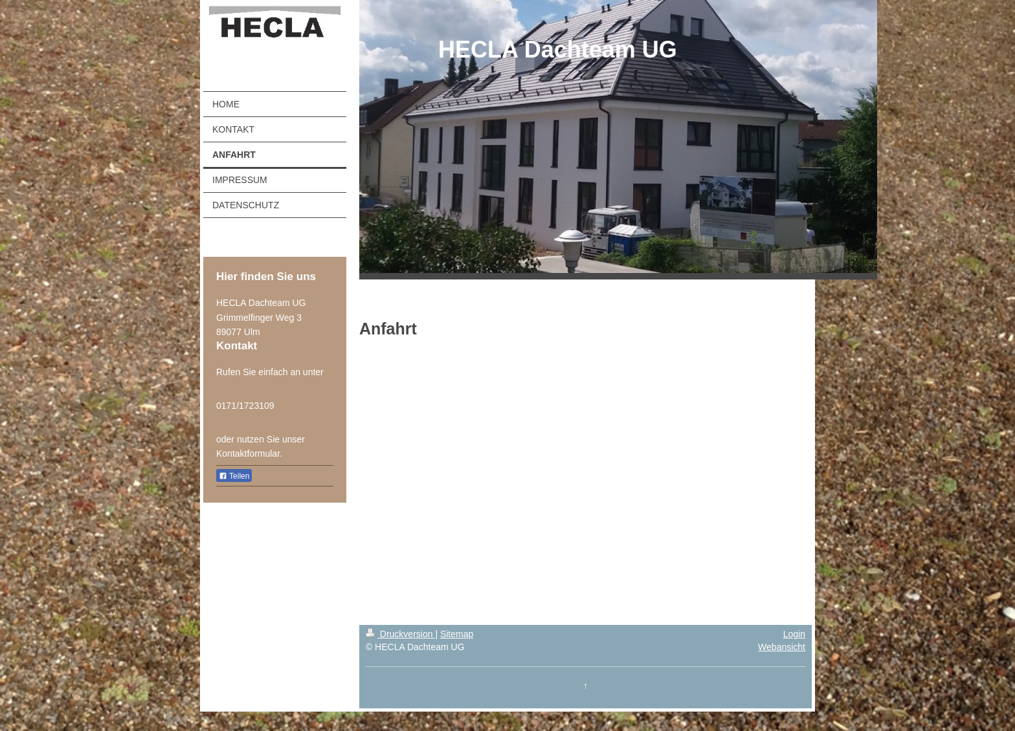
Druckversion (400, 634)
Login (794, 634)
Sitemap (456, 634)
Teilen (234, 476)
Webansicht (781, 647)
